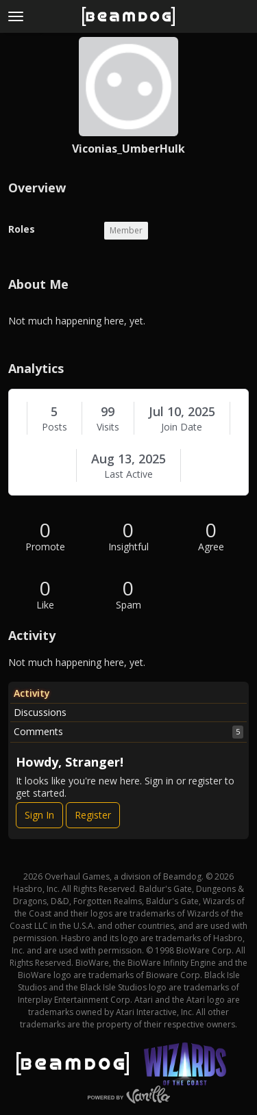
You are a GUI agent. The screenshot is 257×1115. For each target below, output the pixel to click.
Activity (32, 693)
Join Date (181, 427)
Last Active (128, 474)
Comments (128, 732)
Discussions (40, 712)
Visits (108, 427)
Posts (54, 427)
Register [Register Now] (93, 814)
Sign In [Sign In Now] (39, 814)
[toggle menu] (15, 16)
